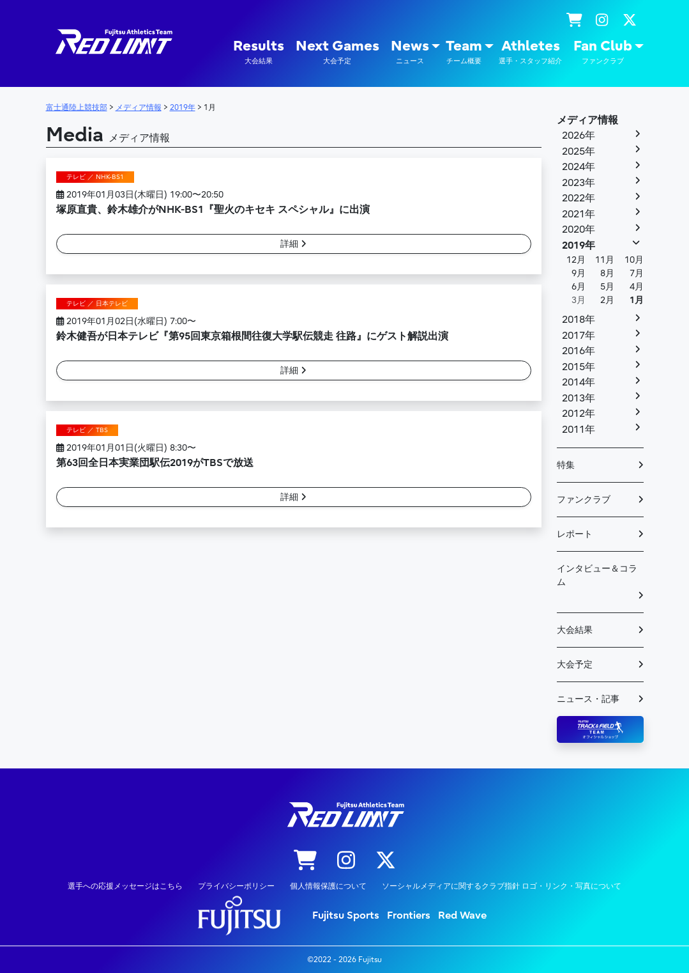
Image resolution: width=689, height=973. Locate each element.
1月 (637, 300)
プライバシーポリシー (236, 886)
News (410, 52)
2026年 (578, 135)
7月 (637, 273)
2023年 (578, 183)
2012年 (578, 413)
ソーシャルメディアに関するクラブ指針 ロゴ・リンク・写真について (501, 886)
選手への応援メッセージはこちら (125, 886)
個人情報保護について (328, 886)
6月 (579, 286)
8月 (607, 273)
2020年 (578, 229)
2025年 (578, 151)
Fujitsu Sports (345, 915)
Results (258, 52)
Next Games (337, 52)
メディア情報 (587, 120)
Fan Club (602, 52)
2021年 (578, 214)
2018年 (578, 319)
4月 (637, 286)
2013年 (578, 398)
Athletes (530, 52)
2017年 (578, 335)
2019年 (578, 245)
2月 (607, 300)
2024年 (578, 167)
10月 (634, 259)
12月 (576, 259)
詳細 (293, 243)
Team (464, 52)
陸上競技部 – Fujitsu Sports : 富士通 (113, 42)
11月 (604, 259)
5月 (607, 286)
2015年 (578, 367)
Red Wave (462, 915)
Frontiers (408, 915)
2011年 (578, 429)
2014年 (578, 382)
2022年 (578, 198)
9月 (579, 273)
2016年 (578, 351)
